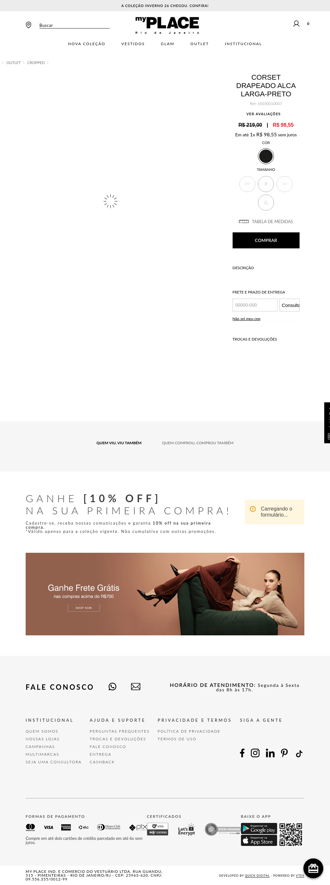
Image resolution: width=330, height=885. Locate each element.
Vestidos (133, 44)
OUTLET (13, 63)
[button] (247, 184)
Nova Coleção (86, 44)
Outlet (199, 44)
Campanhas (40, 746)
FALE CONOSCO (108, 746)
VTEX (300, 875)
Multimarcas (42, 754)
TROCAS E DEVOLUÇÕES (118, 738)
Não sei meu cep (246, 318)
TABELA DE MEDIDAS (266, 221)
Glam (167, 44)
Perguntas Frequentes (120, 731)
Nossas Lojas (43, 738)
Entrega (100, 754)
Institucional (243, 44)
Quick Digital (257, 875)
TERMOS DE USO (177, 738)
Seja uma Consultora (54, 762)
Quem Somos (42, 731)
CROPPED (36, 63)
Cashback (102, 762)
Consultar (291, 305)
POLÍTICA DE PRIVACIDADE (189, 731)
